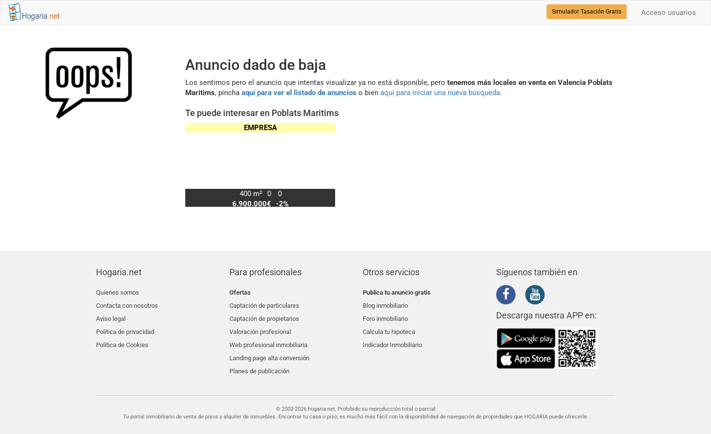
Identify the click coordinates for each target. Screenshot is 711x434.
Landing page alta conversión (269, 349)
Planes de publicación (259, 361)
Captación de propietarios (264, 315)
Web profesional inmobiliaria (268, 338)
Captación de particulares (264, 303)
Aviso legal (111, 315)
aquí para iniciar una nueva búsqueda (440, 92)
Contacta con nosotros (127, 303)
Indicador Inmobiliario (392, 338)
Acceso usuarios (668, 12)
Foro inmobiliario (385, 315)
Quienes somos (117, 292)
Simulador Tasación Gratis (586, 11)
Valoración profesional (260, 326)
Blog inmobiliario (385, 303)
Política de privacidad (125, 326)
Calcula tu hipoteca (389, 326)
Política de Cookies (122, 338)
